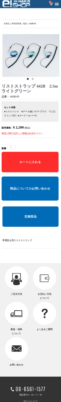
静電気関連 (16, 23)
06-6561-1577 (31, 389)
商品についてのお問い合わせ (30, 188)
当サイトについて (30, 401)
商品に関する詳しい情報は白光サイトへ (22, 133)
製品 (25, 23)
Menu (56, 2)
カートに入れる (30, 162)
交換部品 (30, 216)
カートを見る (51, 4)
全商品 (7, 23)
